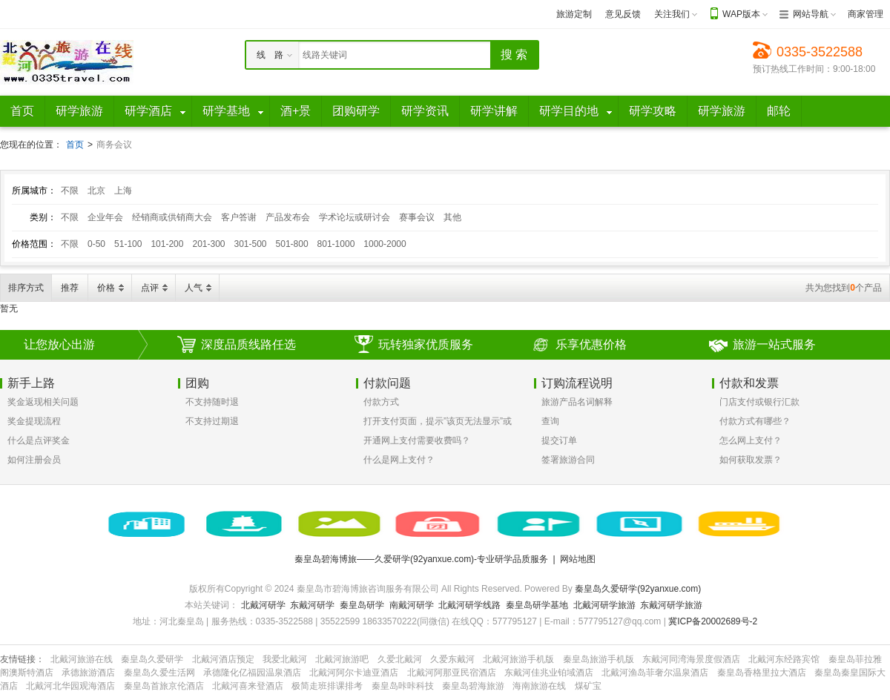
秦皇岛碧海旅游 (473, 686)
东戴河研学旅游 (671, 605)
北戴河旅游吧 (342, 659)
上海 (123, 190)
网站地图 (578, 559)
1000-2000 (384, 244)
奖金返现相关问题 (43, 402)
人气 (193, 288)
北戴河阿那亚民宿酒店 (451, 672)
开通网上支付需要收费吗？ (416, 440)
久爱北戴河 (400, 659)
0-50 (96, 244)
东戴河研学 (312, 605)
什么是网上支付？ (399, 460)
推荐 (70, 288)
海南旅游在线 (539, 686)
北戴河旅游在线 (81, 659)
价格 (106, 288)
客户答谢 (239, 217)
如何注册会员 (34, 460)
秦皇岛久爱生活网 (159, 672)
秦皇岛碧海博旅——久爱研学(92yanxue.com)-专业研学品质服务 (421, 559)
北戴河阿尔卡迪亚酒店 (353, 672)
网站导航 (810, 14)
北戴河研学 (263, 605)
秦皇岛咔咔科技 (403, 686)
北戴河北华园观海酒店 (70, 686)
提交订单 (559, 440)
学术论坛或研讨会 (354, 217)
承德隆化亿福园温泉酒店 (252, 672)
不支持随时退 (212, 402)
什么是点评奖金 (38, 440)
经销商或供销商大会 (172, 217)
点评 (150, 288)
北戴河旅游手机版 (518, 659)
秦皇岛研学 (362, 605)
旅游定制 (574, 14)
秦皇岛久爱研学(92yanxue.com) (638, 589)
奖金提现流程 (34, 421)
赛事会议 (417, 217)
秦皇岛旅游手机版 (598, 659)
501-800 (292, 244)
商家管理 (865, 14)
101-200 (167, 244)
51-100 (128, 244)
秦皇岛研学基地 (537, 605)
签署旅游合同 (568, 460)
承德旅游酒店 (88, 672)
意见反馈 (623, 14)
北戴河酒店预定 (223, 659)
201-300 (208, 244)
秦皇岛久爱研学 (152, 659)
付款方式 (381, 402)
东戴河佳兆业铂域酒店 (548, 672)
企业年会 (105, 217)
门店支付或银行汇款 (759, 402)
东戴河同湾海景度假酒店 (691, 659)
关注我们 (672, 14)
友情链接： (22, 659)
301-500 (250, 244)
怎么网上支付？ (750, 440)
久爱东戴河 (452, 659)
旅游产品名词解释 (577, 402)
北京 (96, 190)
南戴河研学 (411, 605)
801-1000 (336, 244)
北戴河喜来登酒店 (247, 686)
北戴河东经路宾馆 (784, 659)
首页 (75, 144)
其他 (452, 217)
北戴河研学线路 (469, 605)
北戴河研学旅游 (604, 605)
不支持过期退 (212, 421)
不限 (70, 190)
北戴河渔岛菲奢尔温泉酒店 (654, 672)
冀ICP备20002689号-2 (712, 621)
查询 (550, 421)
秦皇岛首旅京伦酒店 (164, 686)
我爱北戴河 (285, 659)
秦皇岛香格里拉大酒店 (761, 672)
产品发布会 (288, 217)
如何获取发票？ (750, 460)
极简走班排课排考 (327, 686)
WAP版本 (741, 14)
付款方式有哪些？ (755, 421)
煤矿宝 (588, 686)
